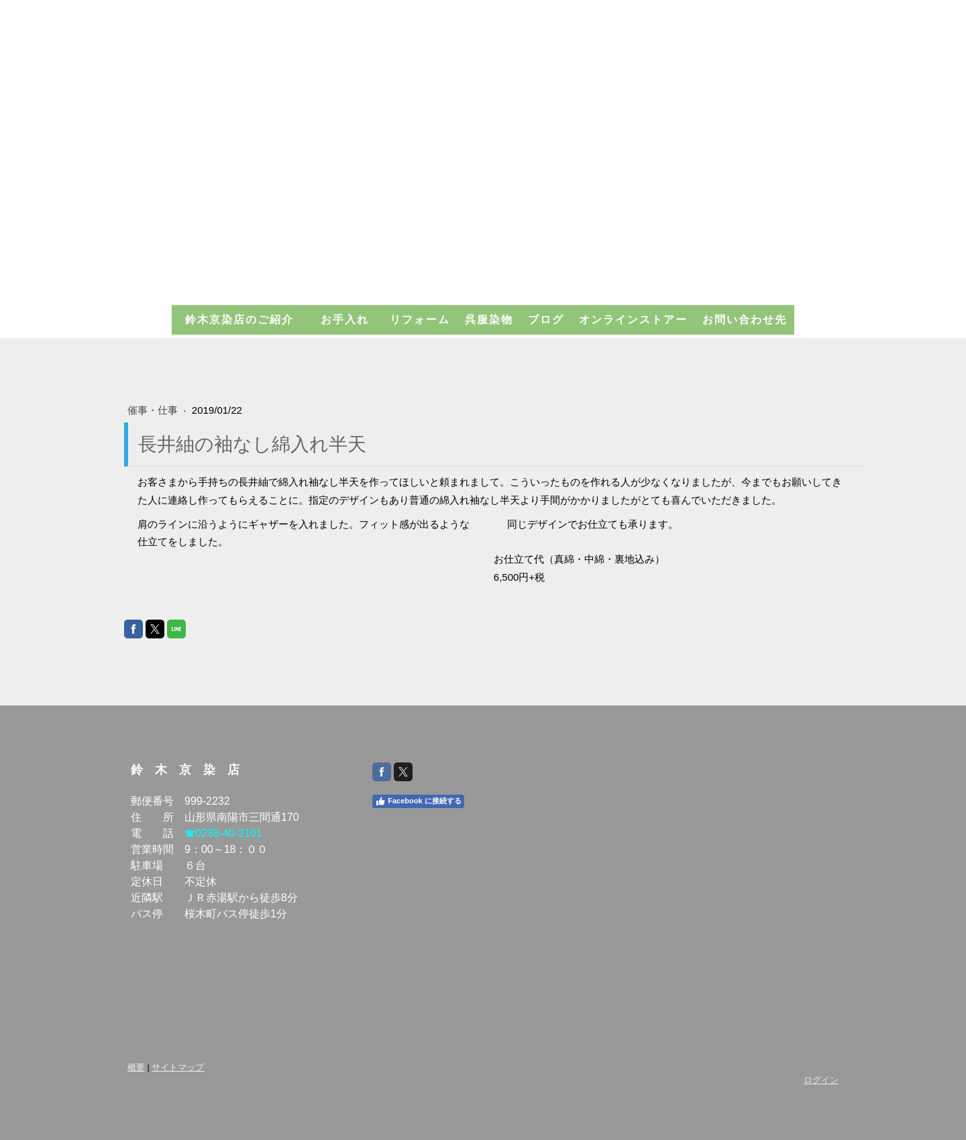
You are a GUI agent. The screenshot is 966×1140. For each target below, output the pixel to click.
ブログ (546, 319)
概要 (136, 1067)
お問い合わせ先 (744, 319)
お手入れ (351, 319)
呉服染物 (489, 319)
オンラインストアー (633, 319)
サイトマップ (178, 1067)
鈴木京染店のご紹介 (245, 319)
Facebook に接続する (418, 801)
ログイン (821, 1080)
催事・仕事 (153, 410)
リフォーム (420, 319)
